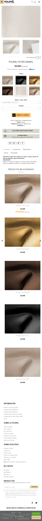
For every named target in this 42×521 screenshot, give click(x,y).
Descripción (7, 149)
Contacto (7, 450)
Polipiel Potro (33, 57)
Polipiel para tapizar (10, 436)
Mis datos (7, 474)
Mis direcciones (8, 476)
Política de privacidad (10, 455)
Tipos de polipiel (9, 433)
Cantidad (21, 105)
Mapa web (7, 459)
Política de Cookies (18, 516)
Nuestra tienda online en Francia (15, 462)
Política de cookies (10, 457)
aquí (15, 497)
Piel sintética (8, 431)
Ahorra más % (21, 136)
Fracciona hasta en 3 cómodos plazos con (21, 69)
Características (16, 149)
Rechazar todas (36, 517)
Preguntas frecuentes (11, 412)
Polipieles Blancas (26, 120)
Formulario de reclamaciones (13, 416)
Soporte (6, 152)
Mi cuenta (7, 470)
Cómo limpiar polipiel (10, 438)
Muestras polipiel (9, 440)
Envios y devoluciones (11, 407)
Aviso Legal (7, 453)
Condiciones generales (11, 409)
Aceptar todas (36, 513)
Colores (21, 73)
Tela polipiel (7, 429)
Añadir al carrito (20, 115)
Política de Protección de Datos (13, 493)
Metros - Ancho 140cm (21, 100)
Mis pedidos (7, 472)
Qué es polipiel (8, 426)
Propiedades (14, 152)
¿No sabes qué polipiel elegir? (22, 130)
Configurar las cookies (23, 518)
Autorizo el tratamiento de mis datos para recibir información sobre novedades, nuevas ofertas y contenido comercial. (20, 494)
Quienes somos (8, 448)
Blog (5, 418)
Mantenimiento (27, 149)
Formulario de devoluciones (13, 414)
